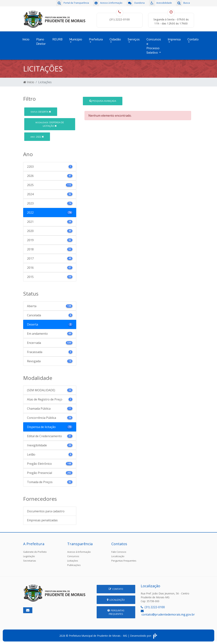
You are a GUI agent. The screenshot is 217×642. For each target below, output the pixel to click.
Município (75, 38)
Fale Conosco (118, 549)
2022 (37, 134)
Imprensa (174, 38)
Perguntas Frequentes (123, 558)
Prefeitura (96, 38)
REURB (57, 38)
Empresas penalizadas (42, 518)
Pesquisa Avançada (102, 98)
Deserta (41, 109)
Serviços (134, 38)
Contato (193, 38)
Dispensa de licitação (49, 121)
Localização (117, 553)
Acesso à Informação (79, 549)
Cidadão (115, 38)
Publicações (74, 562)
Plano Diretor (41, 40)
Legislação (29, 553)
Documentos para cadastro (45, 509)
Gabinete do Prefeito (35, 549)
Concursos (73, 553)
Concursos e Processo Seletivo (153, 44)
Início (25, 38)
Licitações (72, 558)
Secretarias (29, 558)
